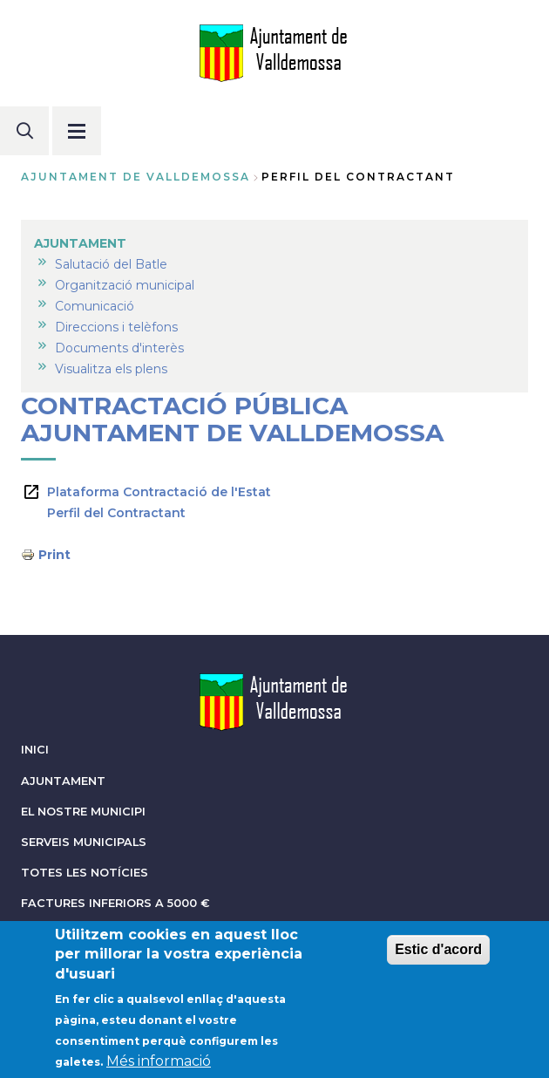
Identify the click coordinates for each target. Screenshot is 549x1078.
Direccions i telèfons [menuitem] (116, 327)
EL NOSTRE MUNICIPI (83, 811)
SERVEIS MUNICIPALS (83, 842)
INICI (35, 749)
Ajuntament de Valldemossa (135, 176)
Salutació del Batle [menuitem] (111, 264)
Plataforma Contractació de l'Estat (159, 492)
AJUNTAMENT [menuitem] (80, 243)
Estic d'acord (438, 956)
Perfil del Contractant (116, 513)
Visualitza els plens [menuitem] (111, 369)
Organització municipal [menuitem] (124, 285)
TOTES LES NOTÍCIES (84, 872)
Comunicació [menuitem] (94, 306)
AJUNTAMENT (63, 781)
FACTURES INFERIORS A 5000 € (115, 903)
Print (54, 555)
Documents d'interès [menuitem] (119, 348)
